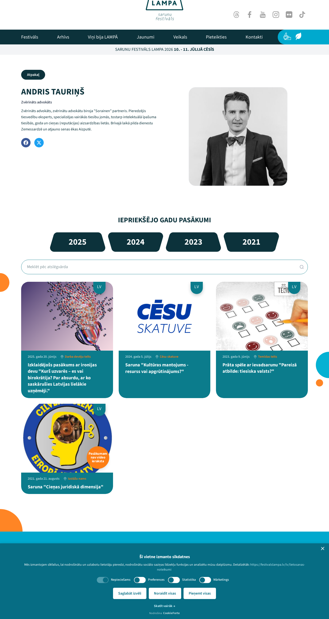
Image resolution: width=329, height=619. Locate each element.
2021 (251, 242)
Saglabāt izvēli (129, 593)
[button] (322, 548)
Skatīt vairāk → (164, 606)
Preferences (156, 579)
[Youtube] (262, 14)
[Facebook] (249, 14)
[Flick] (289, 14)
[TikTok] (302, 14)
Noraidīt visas (165, 593)
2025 (77, 242)
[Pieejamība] (287, 36)
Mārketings (221, 579)
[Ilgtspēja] (298, 36)
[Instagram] (276, 14)
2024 (136, 242)
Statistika (189, 579)
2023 (193, 242)
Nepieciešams (120, 579)
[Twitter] (39, 142)
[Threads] (236, 14)
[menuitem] (29, 37)
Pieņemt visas (200, 593)
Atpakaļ (33, 74)
